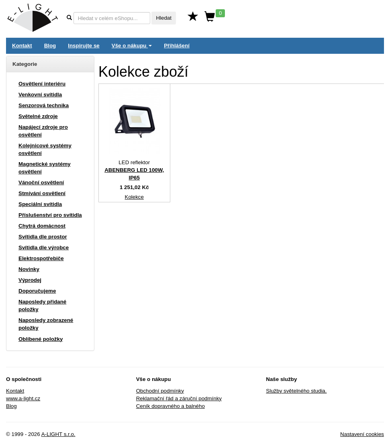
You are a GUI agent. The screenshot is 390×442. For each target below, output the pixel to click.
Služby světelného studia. (296, 391)
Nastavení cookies (362, 434)
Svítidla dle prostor (42, 237)
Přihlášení (177, 46)
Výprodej (29, 280)
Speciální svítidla (40, 204)
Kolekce (134, 197)
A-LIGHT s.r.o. (58, 434)
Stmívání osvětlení (41, 193)
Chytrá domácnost (41, 226)
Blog (50, 46)
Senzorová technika (43, 105)
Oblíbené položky (40, 339)
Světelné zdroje (38, 116)
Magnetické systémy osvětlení (44, 168)
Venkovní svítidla (40, 95)
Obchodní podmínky (160, 391)
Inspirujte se (84, 46)
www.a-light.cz (23, 398)
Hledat (164, 18)
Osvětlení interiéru (41, 84)
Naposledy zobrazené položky (45, 324)
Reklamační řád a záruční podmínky (179, 398)
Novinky (28, 269)
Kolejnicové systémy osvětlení (44, 149)
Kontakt (22, 46)
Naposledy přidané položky (42, 305)
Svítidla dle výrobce (43, 247)
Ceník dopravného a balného (170, 406)
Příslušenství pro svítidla (50, 215)
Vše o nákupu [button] (132, 46)
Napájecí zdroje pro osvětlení (43, 131)
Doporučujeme (37, 291)
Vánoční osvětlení (41, 182)
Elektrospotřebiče (41, 258)
